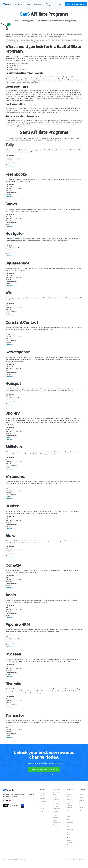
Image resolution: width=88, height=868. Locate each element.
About (81, 797)
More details (9, 167)
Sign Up (42, 808)
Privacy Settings (80, 859)
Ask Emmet (70, 822)
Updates (42, 798)
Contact (81, 807)
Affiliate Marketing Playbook (69, 805)
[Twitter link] (7, 800)
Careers (81, 805)
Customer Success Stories (69, 794)
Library (69, 816)
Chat (80, 810)
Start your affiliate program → (44, 769)
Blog (68, 819)
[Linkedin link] (4, 800)
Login (41, 811)
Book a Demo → (48, 4)
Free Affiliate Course (69, 812)
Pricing (28, 4)
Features (42, 795)
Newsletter (70, 829)
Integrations (43, 801)
